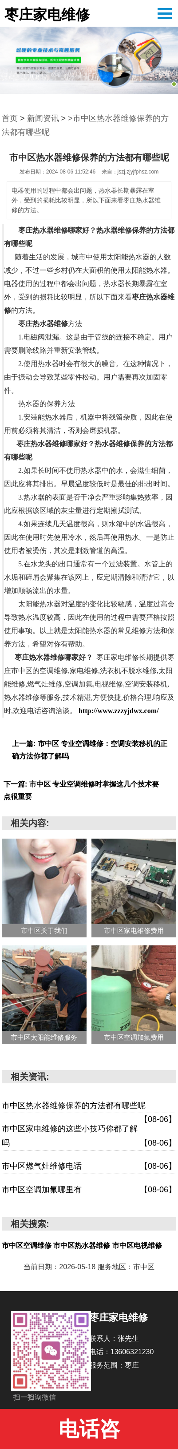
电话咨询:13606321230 (89, 1433)
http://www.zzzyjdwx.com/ (118, 710)
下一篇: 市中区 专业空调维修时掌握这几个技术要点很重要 (81, 790)
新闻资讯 (43, 118)
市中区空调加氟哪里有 (89, 1190)
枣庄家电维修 (47, 15)
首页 (10, 118)
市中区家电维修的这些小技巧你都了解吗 (89, 1137)
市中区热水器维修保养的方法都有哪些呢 (89, 1107)
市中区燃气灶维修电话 (89, 1166)
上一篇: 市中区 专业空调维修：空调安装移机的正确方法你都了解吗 (89, 750)
